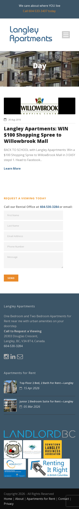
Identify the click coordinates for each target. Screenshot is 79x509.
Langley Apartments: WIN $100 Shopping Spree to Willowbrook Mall (36, 134)
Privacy (9, 504)
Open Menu (66, 34)
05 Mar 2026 (32, 407)
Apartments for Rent (41, 499)
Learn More (12, 168)
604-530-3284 (49, 207)
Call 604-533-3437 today (39, 11)
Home (8, 499)
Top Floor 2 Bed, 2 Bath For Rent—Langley (46, 383)
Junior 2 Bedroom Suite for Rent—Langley (46, 401)
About (19, 499)
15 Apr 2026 (31, 388)
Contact (63, 499)
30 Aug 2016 (14, 119)
